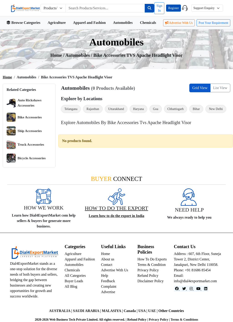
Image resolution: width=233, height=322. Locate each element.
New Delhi (216, 109)
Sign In (159, 8)
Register (173, 8)
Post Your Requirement (213, 23)
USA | (143, 311)
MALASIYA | (113, 311)
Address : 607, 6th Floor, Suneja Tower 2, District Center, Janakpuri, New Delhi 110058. (197, 259)
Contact (106, 265)
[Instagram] (191, 289)
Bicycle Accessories (26, 158)
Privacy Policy (148, 270)
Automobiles (123, 23)
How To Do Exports (152, 259)
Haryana (138, 109)
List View (220, 88)
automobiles (78, 55)
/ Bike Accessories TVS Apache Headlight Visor (137, 55)
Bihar (196, 109)
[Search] (149, 8)
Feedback (108, 281)
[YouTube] (199, 289)
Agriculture (57, 23)
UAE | (153, 311)
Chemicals (148, 23)
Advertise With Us (179, 23)
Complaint (108, 286)
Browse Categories (23, 23)
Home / (57, 55)
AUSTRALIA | (61, 311)
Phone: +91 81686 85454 (192, 270)
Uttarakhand (116, 109)
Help (104, 275)
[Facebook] (177, 289)
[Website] (184, 289)
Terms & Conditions (184, 319)
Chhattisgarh (175, 109)
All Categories (75, 275)
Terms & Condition (151, 265)
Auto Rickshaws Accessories (24, 102)
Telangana (70, 109)
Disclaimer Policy (150, 281)
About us (107, 259)
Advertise (108, 292)
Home (7, 77)
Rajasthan (92, 109)
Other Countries (171, 311)
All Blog (71, 286)
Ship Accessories (24, 130)
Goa (155, 109)
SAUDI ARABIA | (87, 311)
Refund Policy (147, 275)
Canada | (131, 311)
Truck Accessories (25, 144)
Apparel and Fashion (89, 23)
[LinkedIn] (205, 289)
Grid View (200, 88)
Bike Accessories (24, 117)
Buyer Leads (74, 281)
